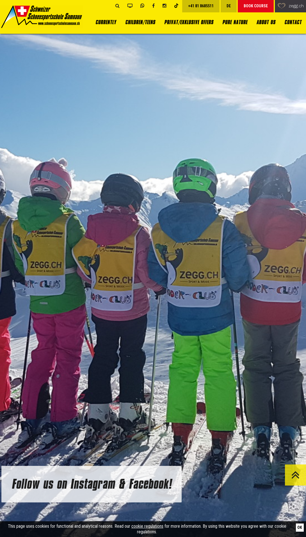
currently (105, 22)
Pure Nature (234, 22)
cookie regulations (147, 526)
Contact (293, 22)
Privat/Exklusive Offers (188, 22)
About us (265, 22)
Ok (299, 527)
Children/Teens (140, 22)
